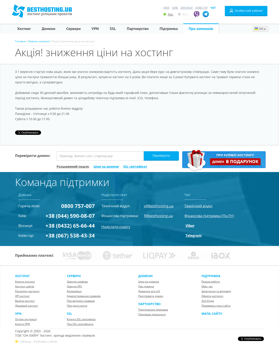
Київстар (201, 8)
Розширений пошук (73, 166)
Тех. (168, 14)
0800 (166, 8)
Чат (213, 8)
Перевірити (161, 155)
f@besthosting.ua (158, 215)
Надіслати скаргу (115, 226)
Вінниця (187, 8)
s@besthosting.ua (158, 206)
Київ (175, 8)
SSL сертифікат (135, 166)
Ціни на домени (106, 166)
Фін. (183, 14)
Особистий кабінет (246, 11)
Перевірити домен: (32, 155)
